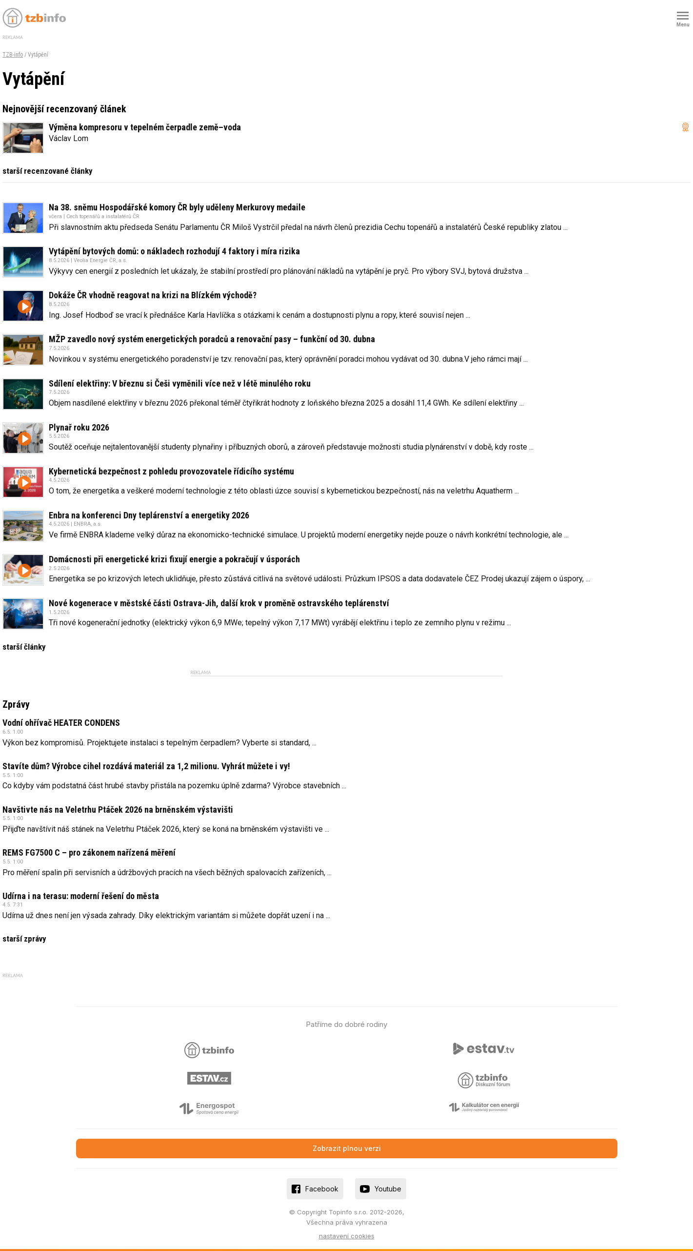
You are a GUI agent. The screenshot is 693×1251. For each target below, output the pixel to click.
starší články (24, 647)
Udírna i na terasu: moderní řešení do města (80, 896)
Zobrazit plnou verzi (347, 1148)
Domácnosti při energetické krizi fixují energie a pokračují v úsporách (174, 559)
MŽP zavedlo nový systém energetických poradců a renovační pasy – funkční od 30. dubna (212, 339)
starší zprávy (24, 938)
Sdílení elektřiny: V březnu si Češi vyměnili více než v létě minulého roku (180, 383)
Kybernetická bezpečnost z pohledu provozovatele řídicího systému (171, 471)
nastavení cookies (347, 1236)
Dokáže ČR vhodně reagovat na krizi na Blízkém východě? (153, 295)
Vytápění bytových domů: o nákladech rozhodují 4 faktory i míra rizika (174, 251)
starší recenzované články (47, 171)
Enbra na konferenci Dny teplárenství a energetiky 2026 (149, 515)
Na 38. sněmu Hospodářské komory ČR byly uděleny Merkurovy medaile (177, 207)
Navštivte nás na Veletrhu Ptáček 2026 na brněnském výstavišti (117, 809)
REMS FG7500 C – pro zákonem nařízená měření (89, 852)
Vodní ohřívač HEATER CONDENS (61, 723)
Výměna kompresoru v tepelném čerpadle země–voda (145, 127)
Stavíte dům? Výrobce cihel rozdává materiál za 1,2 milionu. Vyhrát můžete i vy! (146, 766)
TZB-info (12, 54)
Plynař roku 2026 (79, 427)
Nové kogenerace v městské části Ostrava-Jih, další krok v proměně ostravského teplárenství (219, 603)
